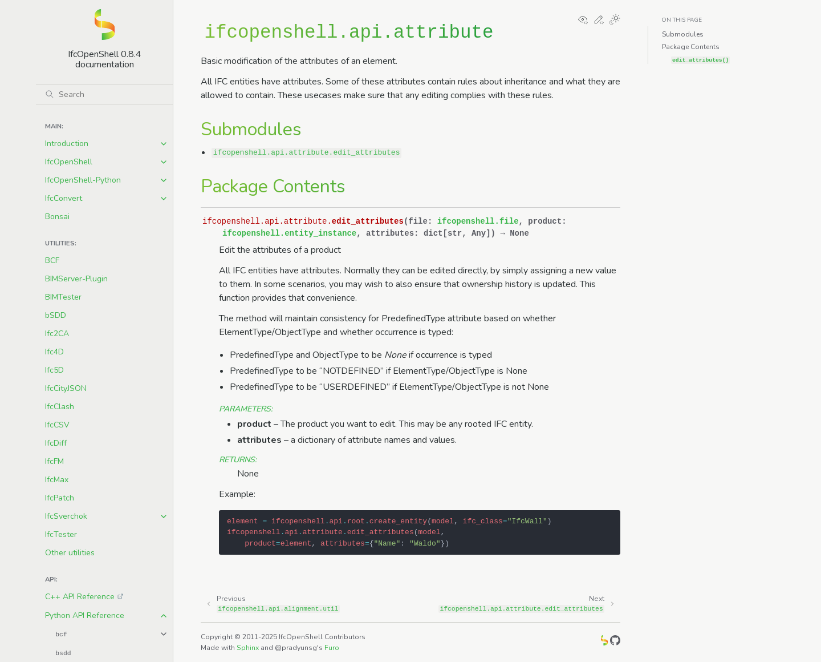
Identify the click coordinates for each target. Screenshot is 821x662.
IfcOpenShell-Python (83, 180)
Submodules (683, 34)
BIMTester (63, 297)
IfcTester (61, 534)
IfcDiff (56, 443)
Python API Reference (84, 615)
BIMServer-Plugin (76, 278)
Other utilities (70, 552)
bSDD (55, 315)
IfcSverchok (66, 516)
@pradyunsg (296, 647)
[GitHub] (615, 642)
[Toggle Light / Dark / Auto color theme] (614, 20)
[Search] (104, 94)
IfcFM (54, 461)
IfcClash (59, 406)
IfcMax (56, 479)
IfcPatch (59, 498)
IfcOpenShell (68, 161)
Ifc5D (54, 370)
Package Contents (691, 46)
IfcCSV (57, 424)
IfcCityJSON (66, 388)
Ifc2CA (57, 333)
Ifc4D (54, 351)
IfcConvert (63, 198)
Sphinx (248, 647)
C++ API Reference (80, 596)
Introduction (66, 143)
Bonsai (57, 216)
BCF (52, 260)
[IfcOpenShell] (604, 642)
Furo (331, 647)
